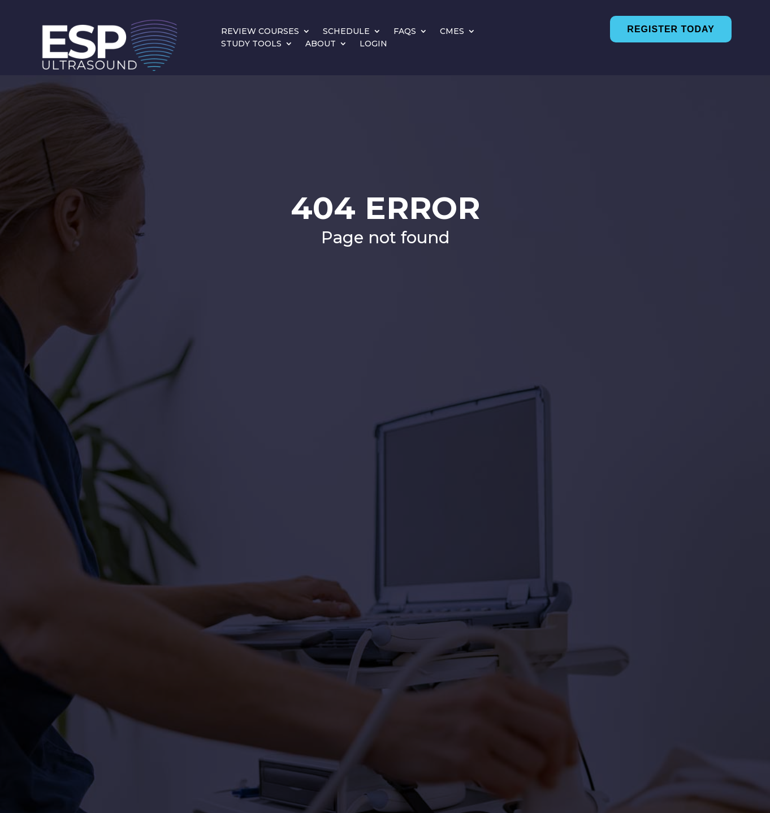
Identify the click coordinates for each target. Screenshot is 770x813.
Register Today (670, 29)
